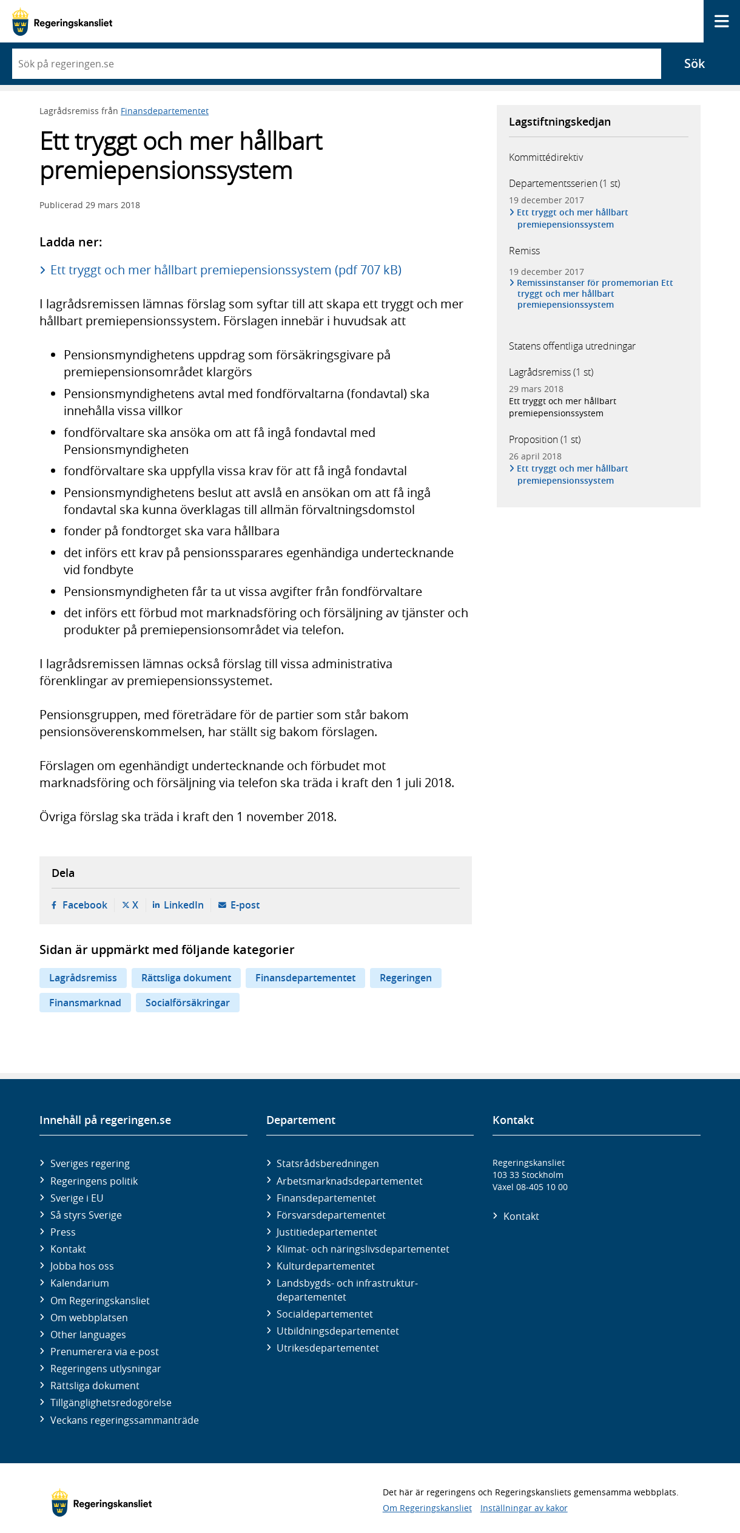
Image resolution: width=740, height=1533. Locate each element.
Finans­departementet (326, 1198)
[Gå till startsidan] (62, 21)
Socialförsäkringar (188, 1002)
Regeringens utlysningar (105, 1368)
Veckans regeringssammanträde (124, 1420)
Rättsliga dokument (186, 977)
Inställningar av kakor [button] (524, 1508)
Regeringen (406, 977)
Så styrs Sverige (86, 1215)
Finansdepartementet (165, 111)
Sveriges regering (90, 1163)
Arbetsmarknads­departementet (350, 1181)
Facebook (84, 905)
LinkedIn (184, 905)
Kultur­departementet (326, 1266)
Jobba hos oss (82, 1266)
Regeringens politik (94, 1181)
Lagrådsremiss (83, 977)
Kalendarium (79, 1283)
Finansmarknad (85, 1002)
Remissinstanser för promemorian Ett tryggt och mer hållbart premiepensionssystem (595, 293)
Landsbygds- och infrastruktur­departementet (347, 1289)
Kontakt (68, 1249)
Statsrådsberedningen (328, 1163)
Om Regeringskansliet (100, 1300)
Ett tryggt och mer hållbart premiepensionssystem (572, 218)
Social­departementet (325, 1314)
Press (63, 1232)
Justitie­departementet (327, 1232)
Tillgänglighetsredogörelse (111, 1402)
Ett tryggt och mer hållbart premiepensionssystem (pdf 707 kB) (226, 270)
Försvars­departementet (331, 1215)
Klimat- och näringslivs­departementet (363, 1249)
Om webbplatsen (89, 1317)
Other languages (88, 1334)
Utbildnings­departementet (338, 1331)
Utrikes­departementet (328, 1348)
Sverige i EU (77, 1198)
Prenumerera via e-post (104, 1351)
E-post (245, 905)
